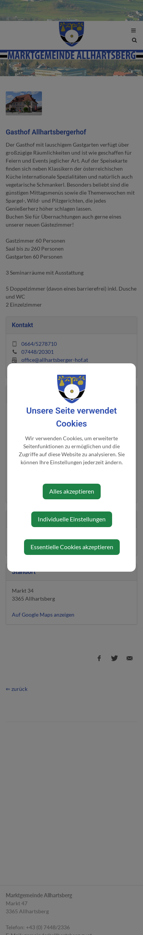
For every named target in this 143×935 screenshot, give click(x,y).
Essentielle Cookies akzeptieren (72, 546)
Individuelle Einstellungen (72, 519)
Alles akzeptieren (71, 491)
